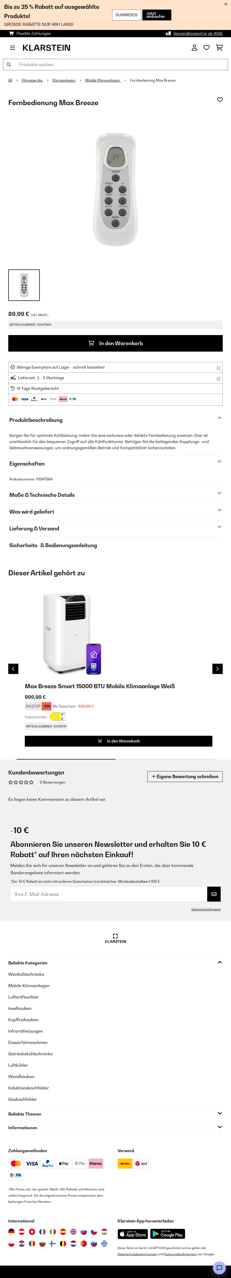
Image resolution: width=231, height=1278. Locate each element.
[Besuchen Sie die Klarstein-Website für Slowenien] (94, 1244)
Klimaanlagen (64, 80)
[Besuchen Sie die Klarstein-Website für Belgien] (63, 1244)
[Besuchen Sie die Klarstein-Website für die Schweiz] (32, 1232)
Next (217, 669)
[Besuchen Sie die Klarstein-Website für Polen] (11, 1244)
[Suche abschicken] (9, 64)
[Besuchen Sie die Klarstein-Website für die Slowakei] (84, 1232)
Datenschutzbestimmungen (137, 1254)
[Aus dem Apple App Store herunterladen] (133, 1234)
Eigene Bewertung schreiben (185, 776)
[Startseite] (15, 80)
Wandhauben (21, 1076)
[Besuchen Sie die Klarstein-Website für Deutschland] (11, 1232)
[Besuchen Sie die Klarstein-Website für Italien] (53, 1232)
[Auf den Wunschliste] (220, 100)
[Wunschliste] (206, 47)
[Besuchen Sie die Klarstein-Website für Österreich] (22, 1232)
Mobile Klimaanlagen (103, 80)
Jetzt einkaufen (156, 15)
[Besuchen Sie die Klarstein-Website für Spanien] (63, 1232)
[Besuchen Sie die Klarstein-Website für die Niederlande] (73, 1244)
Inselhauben (20, 1008)
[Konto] (194, 47)
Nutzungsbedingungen (180, 1254)
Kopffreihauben (23, 1019)
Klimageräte (32, 80)
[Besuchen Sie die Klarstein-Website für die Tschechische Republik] (94, 1232)
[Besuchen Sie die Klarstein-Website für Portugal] (84, 1244)
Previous (13, 669)
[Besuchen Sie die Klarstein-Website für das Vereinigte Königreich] (73, 1232)
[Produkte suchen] (115, 64)
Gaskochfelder (22, 1099)
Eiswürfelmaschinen (28, 1042)
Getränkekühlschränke (30, 1053)
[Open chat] (219, 1267)
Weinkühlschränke (26, 974)
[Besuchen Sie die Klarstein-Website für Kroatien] (22, 1244)
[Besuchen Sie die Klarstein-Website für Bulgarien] (42, 1244)
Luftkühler (18, 1065)
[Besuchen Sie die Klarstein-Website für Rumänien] (32, 1244)
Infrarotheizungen (25, 1031)
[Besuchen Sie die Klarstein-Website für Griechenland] (104, 1243)
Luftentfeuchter (23, 997)
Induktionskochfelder (28, 1087)
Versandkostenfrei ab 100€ (198, 33)
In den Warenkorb (115, 343)
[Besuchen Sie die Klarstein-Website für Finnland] (53, 1244)
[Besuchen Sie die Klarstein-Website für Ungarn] (104, 1232)
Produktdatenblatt (36, 716)
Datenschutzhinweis (206, 909)
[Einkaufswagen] (219, 47)
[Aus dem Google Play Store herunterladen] (168, 1234)
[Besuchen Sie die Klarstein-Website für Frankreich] (42, 1232)
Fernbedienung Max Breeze (153, 80)
